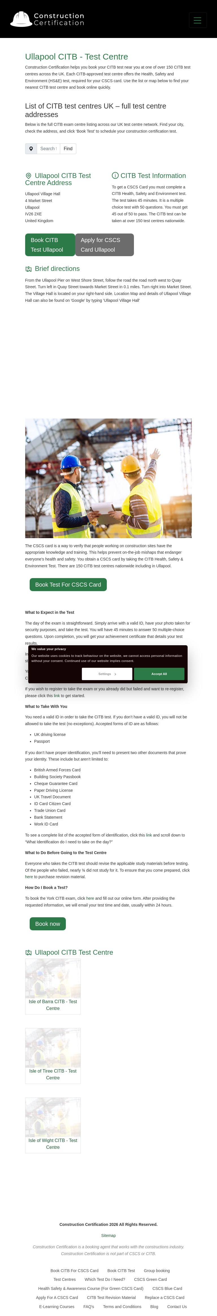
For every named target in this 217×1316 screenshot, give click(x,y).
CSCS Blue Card (167, 1288)
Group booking (157, 1270)
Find (68, 148)
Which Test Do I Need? (105, 1279)
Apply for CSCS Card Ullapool (100, 245)
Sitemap (108, 1235)
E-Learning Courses (57, 1306)
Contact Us (177, 1306)
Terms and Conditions (122, 1306)
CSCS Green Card (150, 1279)
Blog (154, 1306)
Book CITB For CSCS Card (75, 1270)
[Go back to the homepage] (47, 19)
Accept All (159, 674)
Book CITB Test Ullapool (47, 245)
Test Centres (64, 1279)
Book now (47, 924)
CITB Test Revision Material (111, 1297)
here (29, 876)
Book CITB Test (121, 1270)
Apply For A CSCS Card (57, 1297)
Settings (107, 674)
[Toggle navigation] (198, 20)
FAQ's (88, 1306)
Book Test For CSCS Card (68, 584)
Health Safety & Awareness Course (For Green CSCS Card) (90, 1288)
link (57, 695)
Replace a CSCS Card (164, 1297)
